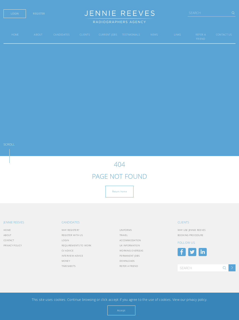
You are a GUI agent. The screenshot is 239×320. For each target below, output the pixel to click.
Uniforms (126, 230)
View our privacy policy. (189, 299)
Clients (85, 34)
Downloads (127, 260)
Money (66, 260)
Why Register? (70, 230)
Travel (124, 235)
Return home (119, 191)
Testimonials (131, 34)
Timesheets (69, 266)
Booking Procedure (191, 235)
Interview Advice (72, 255)
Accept (121, 310)
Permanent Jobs (130, 255)
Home (15, 34)
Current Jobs (108, 34)
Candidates (61, 34)
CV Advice (68, 250)
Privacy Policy (13, 245)
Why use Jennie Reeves (192, 230)
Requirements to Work (76, 245)
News (154, 34)
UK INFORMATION (130, 245)
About (38, 34)
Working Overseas (131, 250)
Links (177, 34)
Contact (9, 240)
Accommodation (130, 240)
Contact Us (224, 34)
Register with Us (72, 235)
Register (39, 13)
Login (15, 13)
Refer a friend (129, 266)
